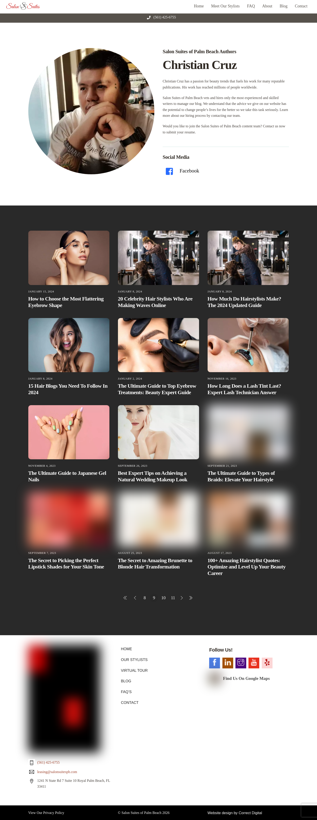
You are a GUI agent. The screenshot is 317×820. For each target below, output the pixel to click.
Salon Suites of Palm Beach (142, 724)
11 (173, 597)
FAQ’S (126, 691)
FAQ (251, 6)
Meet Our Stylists (225, 6)
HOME (126, 649)
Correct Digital (249, 724)
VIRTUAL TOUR (134, 670)
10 (163, 597)
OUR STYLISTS (134, 659)
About (267, 6)
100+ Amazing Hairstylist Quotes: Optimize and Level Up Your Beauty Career (247, 566)
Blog (284, 6)
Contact (301, 6)
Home (199, 6)
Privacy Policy (53, 724)
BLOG (126, 681)
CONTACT (129, 702)
